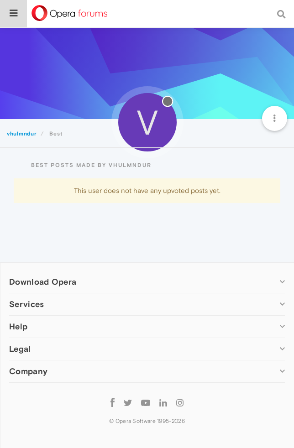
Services (26, 304)
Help (18, 326)
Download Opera (42, 282)
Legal (20, 349)
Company (28, 371)
